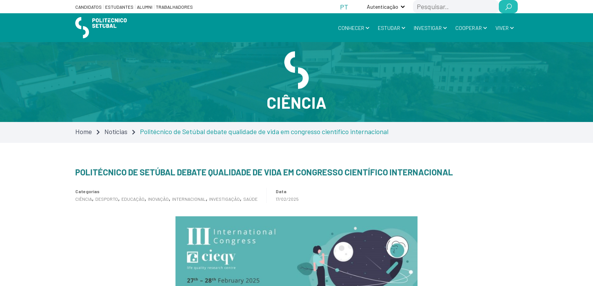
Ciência (83, 199)
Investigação (224, 199)
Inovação (158, 199)
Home (83, 131)
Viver (502, 28)
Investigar (428, 28)
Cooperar (468, 28)
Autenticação (382, 6)
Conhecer (351, 28)
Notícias (115, 131)
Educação (132, 199)
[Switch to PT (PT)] (344, 6)
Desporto (106, 199)
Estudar (389, 28)
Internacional (189, 199)
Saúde (250, 199)
